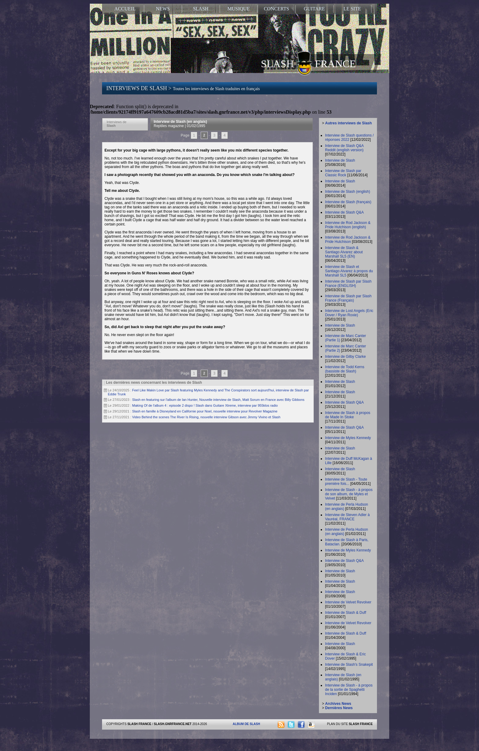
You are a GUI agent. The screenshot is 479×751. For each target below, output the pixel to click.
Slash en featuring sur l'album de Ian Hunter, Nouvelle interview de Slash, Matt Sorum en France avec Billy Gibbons (218, 399)
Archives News (338, 704)
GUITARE (314, 8)
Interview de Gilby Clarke (345, 356)
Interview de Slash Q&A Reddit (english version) (344, 148)
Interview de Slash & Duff (345, 612)
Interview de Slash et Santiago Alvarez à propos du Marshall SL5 (349, 271)
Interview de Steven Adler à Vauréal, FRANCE (347, 517)
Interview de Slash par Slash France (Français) (348, 298)
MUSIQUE (239, 8)
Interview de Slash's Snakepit (349, 664)
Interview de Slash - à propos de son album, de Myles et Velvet (348, 494)
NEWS (163, 8)
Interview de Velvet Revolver (348, 602)
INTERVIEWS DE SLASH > (183, 88)
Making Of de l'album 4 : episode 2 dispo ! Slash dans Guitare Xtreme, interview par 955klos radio (205, 405)
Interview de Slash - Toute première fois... (346, 481)
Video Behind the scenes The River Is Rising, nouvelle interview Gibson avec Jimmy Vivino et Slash (206, 417)
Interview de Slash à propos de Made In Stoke (347, 415)
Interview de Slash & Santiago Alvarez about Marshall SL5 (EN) (344, 252)
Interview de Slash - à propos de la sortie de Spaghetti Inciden (348, 689)
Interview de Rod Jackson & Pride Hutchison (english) (348, 225)
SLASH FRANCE (308, 63)
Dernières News (339, 708)
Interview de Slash (340, 160)
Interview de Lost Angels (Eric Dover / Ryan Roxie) (349, 313)
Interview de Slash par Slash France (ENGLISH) (348, 283)
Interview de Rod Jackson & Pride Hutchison (348, 239)
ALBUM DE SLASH (246, 724)
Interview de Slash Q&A (344, 212)
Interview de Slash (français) (348, 202)
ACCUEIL (124, 8)
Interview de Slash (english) (347, 191)
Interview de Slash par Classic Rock (343, 173)
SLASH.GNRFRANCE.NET (173, 724)
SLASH (201, 8)
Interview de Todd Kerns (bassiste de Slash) (344, 369)
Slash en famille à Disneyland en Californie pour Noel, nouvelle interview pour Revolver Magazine (205, 411)
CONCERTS (276, 8)
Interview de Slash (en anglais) (180, 123)
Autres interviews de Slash (348, 123)
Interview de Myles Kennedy (348, 438)
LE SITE (352, 8)
